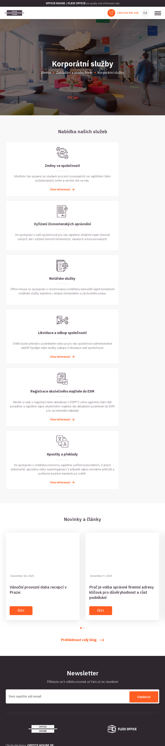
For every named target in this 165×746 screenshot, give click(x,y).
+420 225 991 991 (30, 700)
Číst (21, 452)
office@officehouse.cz (29, 687)
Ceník (87, 657)
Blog (87, 644)
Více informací (43, 193)
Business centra (94, 637)
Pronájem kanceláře (18, 630)
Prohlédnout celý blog (82, 481)
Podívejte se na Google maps (23, 706)
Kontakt (89, 650)
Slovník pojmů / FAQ (18, 657)
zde (117, 3)
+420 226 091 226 (127, 12)
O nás (9, 650)
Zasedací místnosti (18, 637)
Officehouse (25, 731)
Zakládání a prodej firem (21, 644)
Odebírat (144, 537)
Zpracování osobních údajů (82, 731)
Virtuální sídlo (93, 630)
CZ (145, 13)
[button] (81, 469)
